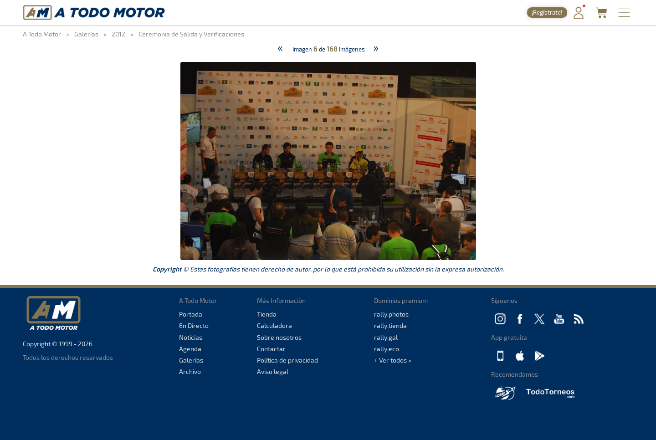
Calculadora (274, 325)
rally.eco (386, 349)
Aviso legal (272, 371)
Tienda (267, 314)
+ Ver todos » (392, 360)
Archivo (190, 371)
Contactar (271, 349)
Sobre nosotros (279, 337)
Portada (190, 314)
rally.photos (391, 314)
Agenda (190, 349)
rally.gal (386, 337)
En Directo (194, 325)
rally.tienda (390, 325)
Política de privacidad (287, 360)
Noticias (190, 337)
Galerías (191, 360)
